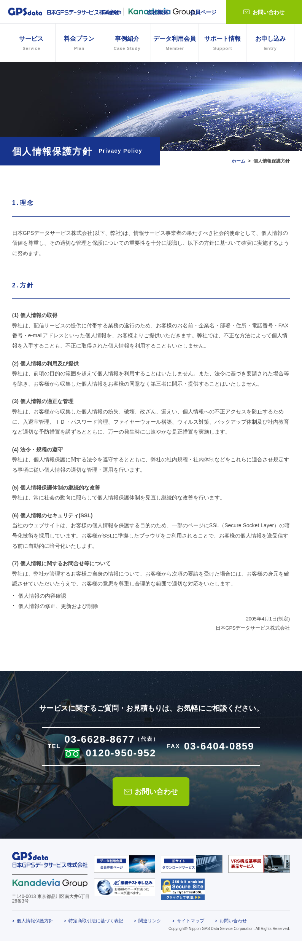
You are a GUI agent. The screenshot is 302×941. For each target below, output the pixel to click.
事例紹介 (126, 44)
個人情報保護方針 (35, 920)
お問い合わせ (269, 12)
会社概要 (157, 12)
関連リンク (149, 920)
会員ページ (203, 12)
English (112, 12)
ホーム (238, 161)
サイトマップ (190, 920)
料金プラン (79, 44)
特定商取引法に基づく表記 (95, 920)
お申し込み (270, 44)
